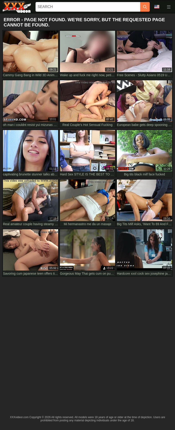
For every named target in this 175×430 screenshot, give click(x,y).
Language (156, 6)
